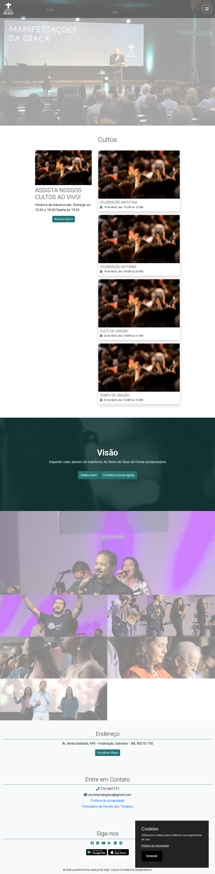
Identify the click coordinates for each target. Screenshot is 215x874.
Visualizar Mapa (107, 752)
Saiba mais (89, 475)
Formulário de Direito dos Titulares (107, 806)
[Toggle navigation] (207, 9)
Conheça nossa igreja (118, 475)
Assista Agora (63, 219)
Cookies (150, 829)
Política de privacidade (107, 801)
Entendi (152, 856)
